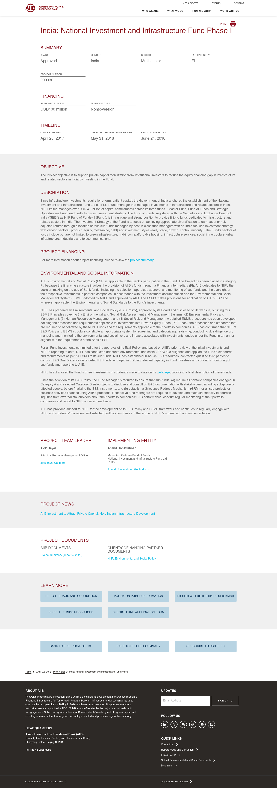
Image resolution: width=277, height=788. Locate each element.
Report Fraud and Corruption (179, 749)
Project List (59, 672)
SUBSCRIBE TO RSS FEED (205, 646)
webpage (163, 372)
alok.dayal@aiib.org (53, 463)
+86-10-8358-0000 (40, 750)
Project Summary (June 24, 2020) (61, 555)
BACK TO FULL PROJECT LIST (71, 646)
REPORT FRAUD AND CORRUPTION (71, 596)
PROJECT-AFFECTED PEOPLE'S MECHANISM (205, 596)
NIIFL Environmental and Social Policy (132, 558)
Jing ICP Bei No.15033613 (176, 781)
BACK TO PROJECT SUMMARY (138, 646)
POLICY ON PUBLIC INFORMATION (138, 596)
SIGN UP (225, 700)
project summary (142, 260)
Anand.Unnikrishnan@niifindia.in (128, 469)
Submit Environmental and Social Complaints (188, 760)
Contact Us (169, 744)
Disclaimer (169, 765)
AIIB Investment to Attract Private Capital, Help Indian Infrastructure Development (97, 513)
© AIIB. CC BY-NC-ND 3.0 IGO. (46, 781)
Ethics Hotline (171, 755)
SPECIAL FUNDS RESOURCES (71, 612)
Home (28, 672)
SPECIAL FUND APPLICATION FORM (138, 612)
